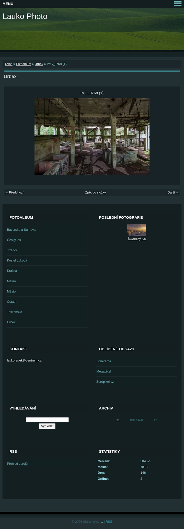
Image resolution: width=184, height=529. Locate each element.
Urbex (39, 64)
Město (11, 291)
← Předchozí (14, 192)
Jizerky (12, 250)
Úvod (8, 64)
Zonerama (103, 361)
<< (117, 419)
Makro (11, 281)
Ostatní (12, 302)
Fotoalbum (23, 64)
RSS (109, 522)
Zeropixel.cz (105, 382)
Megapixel (103, 371)
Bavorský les (137, 238)
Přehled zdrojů (17, 464)
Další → (173, 192)
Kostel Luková (17, 260)
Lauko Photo (25, 16)
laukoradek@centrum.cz (24, 360)
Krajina (12, 270)
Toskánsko (14, 312)
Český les (14, 240)
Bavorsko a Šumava (21, 230)
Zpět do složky (95, 192)
